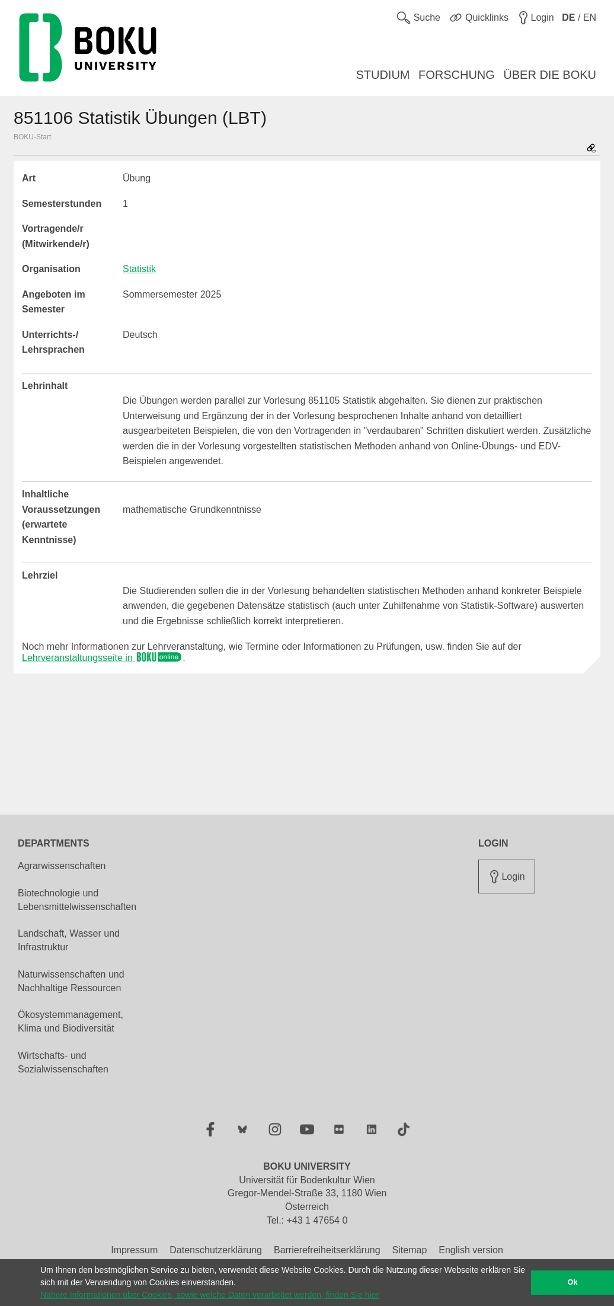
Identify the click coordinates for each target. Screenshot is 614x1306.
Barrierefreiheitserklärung (327, 1250)
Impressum (134, 1250)
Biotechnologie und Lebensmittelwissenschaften (77, 900)
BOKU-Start (32, 137)
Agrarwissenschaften (62, 866)
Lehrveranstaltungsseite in (102, 658)
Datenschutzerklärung (216, 1250)
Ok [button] (573, 1282)
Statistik (139, 269)
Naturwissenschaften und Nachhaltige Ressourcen (71, 981)
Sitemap (409, 1250)
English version (471, 1250)
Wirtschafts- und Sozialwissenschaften (63, 1062)
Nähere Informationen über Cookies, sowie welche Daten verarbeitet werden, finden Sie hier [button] (209, 1294)
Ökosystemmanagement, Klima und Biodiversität (70, 1021)
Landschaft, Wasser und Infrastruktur (69, 940)
